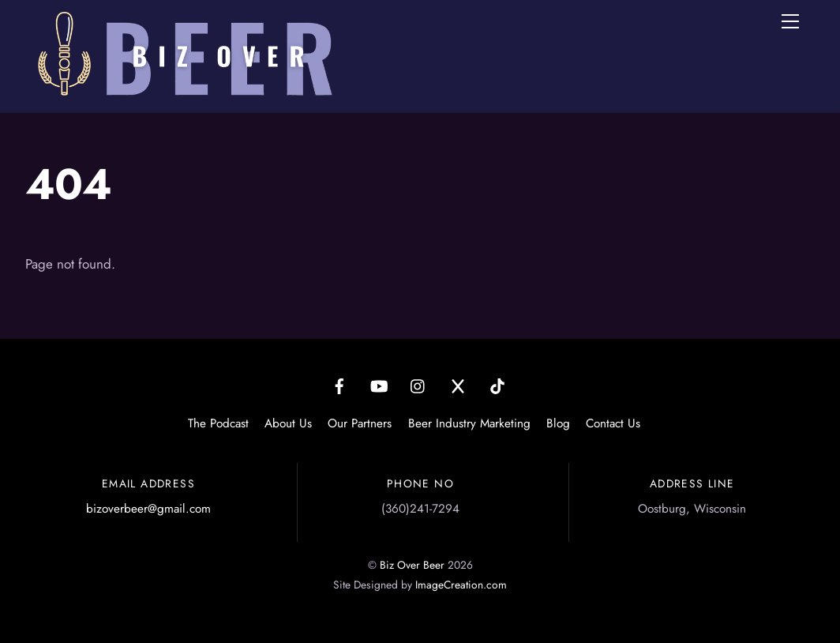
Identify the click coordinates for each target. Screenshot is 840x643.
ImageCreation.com (461, 584)
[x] (458, 384)
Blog (558, 423)
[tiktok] (497, 384)
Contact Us (613, 423)
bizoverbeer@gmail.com (148, 508)
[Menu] (790, 21)
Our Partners (360, 423)
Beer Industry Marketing (469, 423)
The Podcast (218, 423)
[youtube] (379, 384)
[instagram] (418, 384)
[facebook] (339, 384)
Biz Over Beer (412, 565)
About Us (288, 423)
